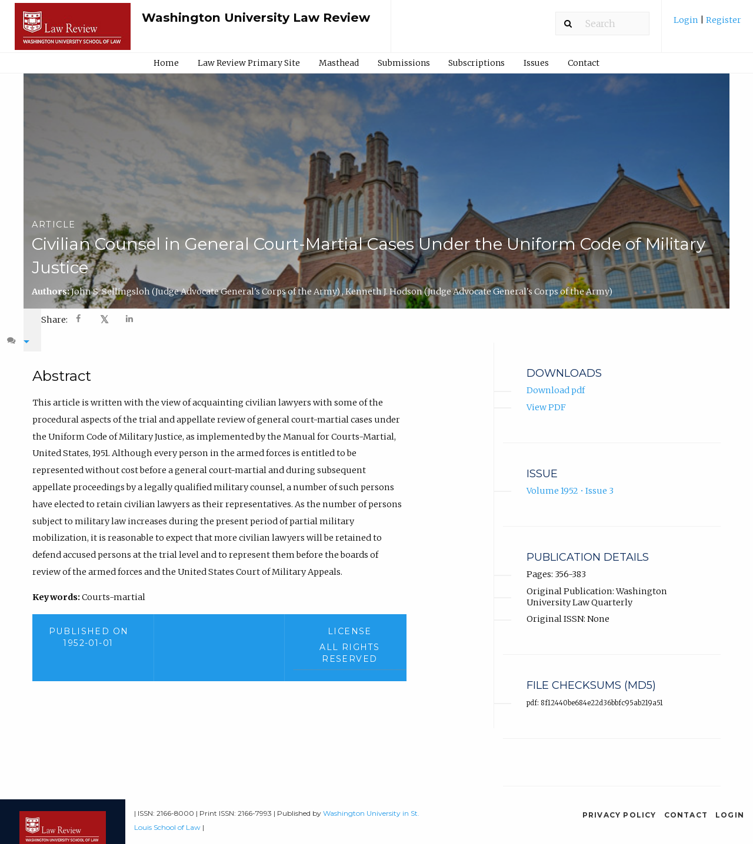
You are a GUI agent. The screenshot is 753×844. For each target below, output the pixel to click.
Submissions (404, 63)
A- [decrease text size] (593, 318)
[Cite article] (704, 319)
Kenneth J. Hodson (478, 291)
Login (687, 20)
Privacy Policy (619, 803)
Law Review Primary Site (249, 63)
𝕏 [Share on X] (104, 319)
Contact (583, 63)
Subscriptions (476, 63)
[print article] (565, 319)
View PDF (546, 395)
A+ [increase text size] (620, 318)
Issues (536, 63)
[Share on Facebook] (79, 320)
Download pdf (556, 379)
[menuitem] (707, 24)
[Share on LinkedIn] (130, 320)
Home (166, 63)
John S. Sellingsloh (206, 291)
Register (722, 20)
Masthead (339, 63)
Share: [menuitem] (54, 319)
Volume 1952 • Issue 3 (570, 479)
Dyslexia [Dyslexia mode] (660, 318)
